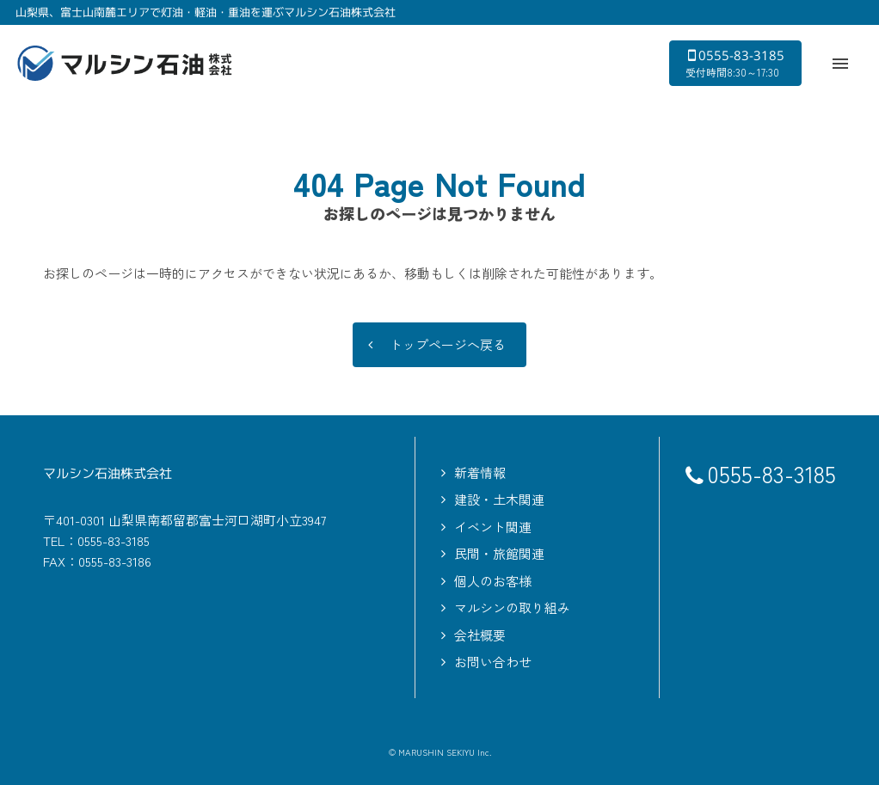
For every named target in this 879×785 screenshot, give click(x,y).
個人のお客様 (493, 581)
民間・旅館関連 (499, 553)
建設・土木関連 (499, 499)
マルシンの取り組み (512, 607)
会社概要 (480, 635)
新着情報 (480, 472)
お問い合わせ (493, 662)
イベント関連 (493, 527)
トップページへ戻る (448, 345)
